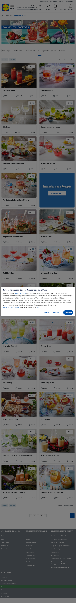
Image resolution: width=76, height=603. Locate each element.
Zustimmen (68, 312)
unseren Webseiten (20, 293)
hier (38, 307)
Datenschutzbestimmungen (11, 307)
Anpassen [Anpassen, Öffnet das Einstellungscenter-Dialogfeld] (56, 312)
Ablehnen (46, 312)
